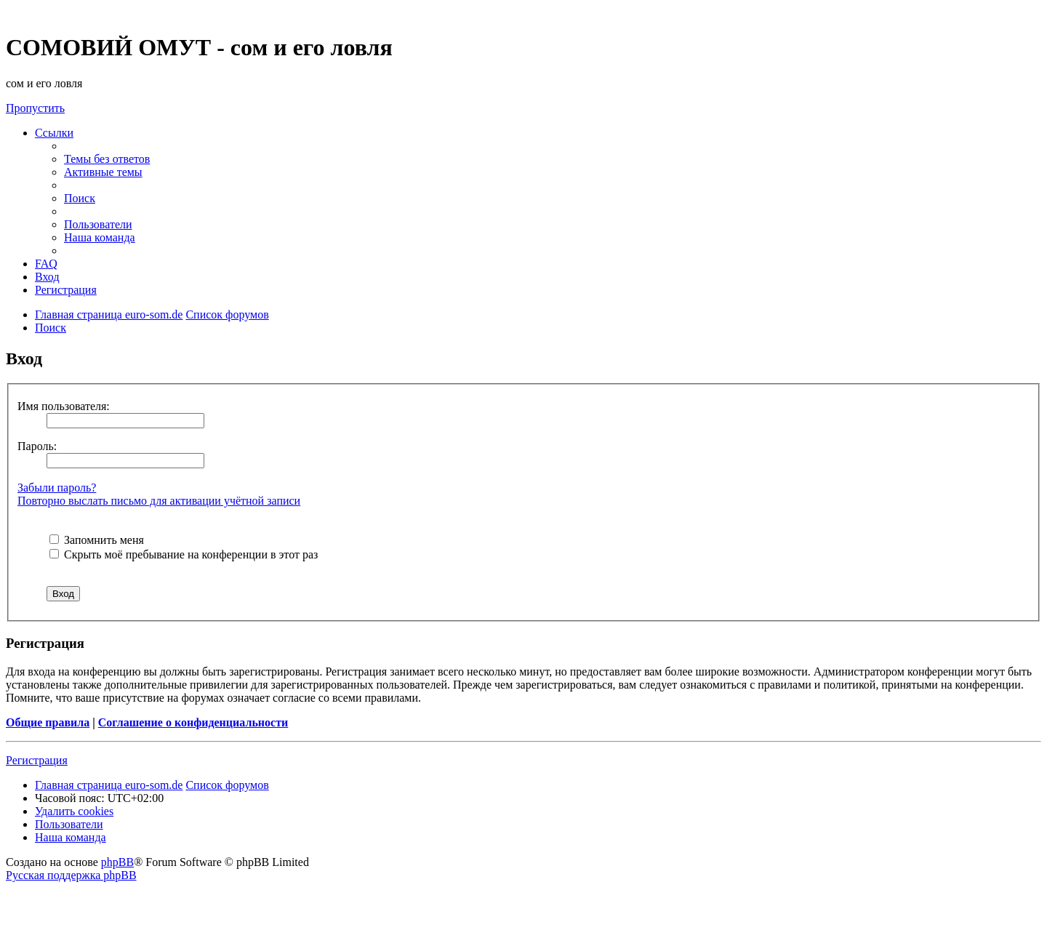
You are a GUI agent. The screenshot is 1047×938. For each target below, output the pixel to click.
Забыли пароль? (56, 487)
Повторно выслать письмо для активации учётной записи (158, 500)
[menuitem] (107, 159)
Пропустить (35, 108)
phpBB (117, 862)
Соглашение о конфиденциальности (193, 722)
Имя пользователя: (63, 406)
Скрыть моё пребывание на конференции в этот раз (183, 554)
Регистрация (37, 760)
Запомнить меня (96, 540)
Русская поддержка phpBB (71, 875)
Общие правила (47, 722)
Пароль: (37, 446)
